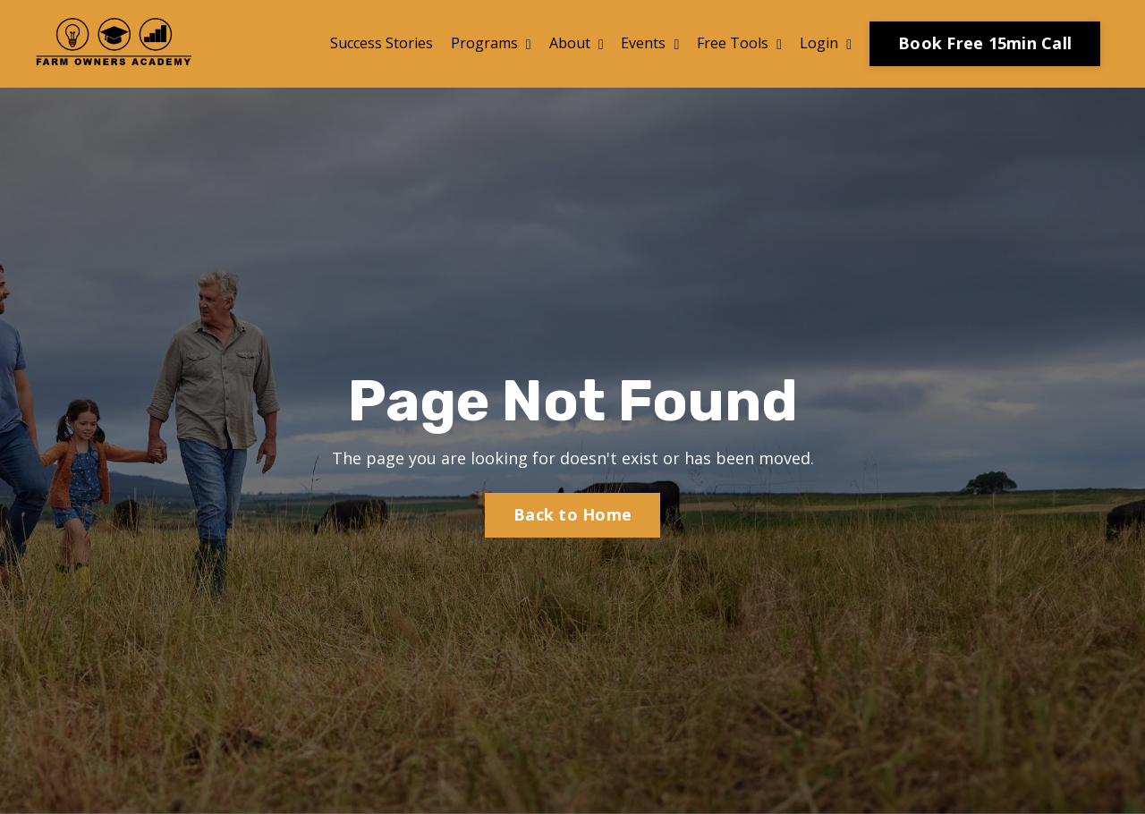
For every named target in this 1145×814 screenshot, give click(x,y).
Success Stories (381, 43)
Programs (491, 43)
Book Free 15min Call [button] (985, 43)
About (576, 43)
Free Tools (739, 43)
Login (826, 43)
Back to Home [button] (572, 514)
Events (650, 43)
